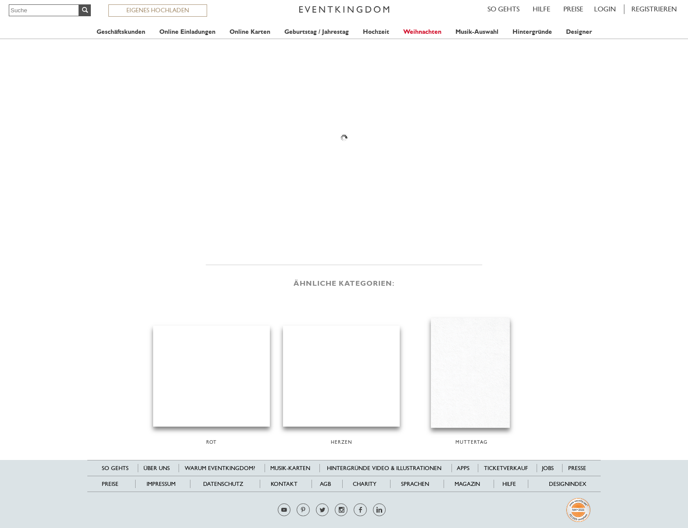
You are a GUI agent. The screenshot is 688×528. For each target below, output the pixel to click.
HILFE (541, 9)
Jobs (548, 468)
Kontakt (284, 484)
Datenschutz (223, 484)
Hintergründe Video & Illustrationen (384, 468)
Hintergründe (532, 32)
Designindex (567, 484)
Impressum (161, 484)
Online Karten (249, 32)
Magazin (467, 484)
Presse (577, 468)
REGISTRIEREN (654, 9)
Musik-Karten (290, 468)
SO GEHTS (503, 9)
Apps (463, 468)
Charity (364, 484)
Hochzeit (376, 32)
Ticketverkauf (506, 468)
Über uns (156, 468)
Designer (579, 32)
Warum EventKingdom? (220, 468)
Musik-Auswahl (476, 32)
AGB (325, 484)
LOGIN (605, 9)
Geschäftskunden (121, 32)
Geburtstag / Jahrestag (316, 32)
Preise (573, 9)
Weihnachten (422, 32)
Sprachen (415, 484)
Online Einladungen (187, 32)
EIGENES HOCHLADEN (157, 10)
